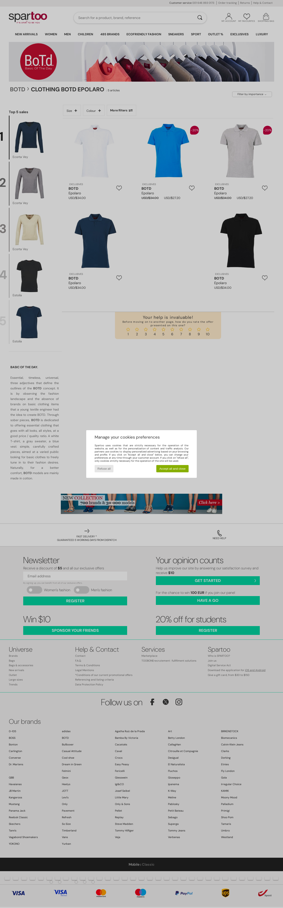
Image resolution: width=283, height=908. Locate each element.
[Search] (199, 17)
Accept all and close (172, 468)
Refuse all (104, 468)
